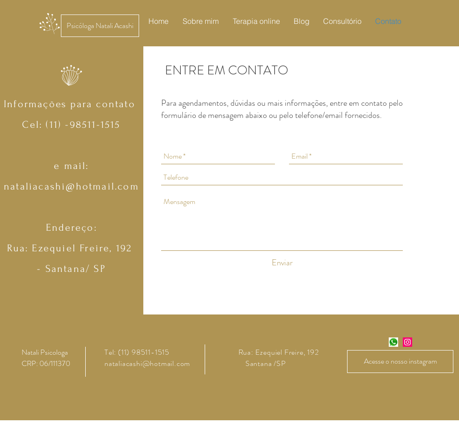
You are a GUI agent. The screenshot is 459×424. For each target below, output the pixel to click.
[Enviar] (282, 263)
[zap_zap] (393, 342)
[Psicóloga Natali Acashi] (100, 26)
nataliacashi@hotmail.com (71, 186)
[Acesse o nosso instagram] (400, 361)
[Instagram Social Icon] (407, 342)
